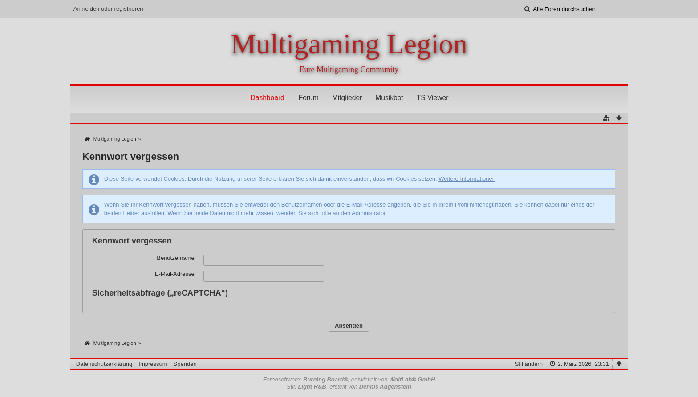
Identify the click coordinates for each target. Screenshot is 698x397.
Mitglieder (347, 97)
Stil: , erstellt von (349, 386)
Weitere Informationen (466, 178)
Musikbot (389, 97)
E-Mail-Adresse (175, 274)
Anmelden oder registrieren (108, 8)
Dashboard (267, 97)
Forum (309, 97)
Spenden (185, 364)
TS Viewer (433, 97)
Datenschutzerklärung (104, 364)
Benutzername (176, 258)
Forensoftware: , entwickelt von (349, 379)
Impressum (152, 364)
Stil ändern (529, 364)
